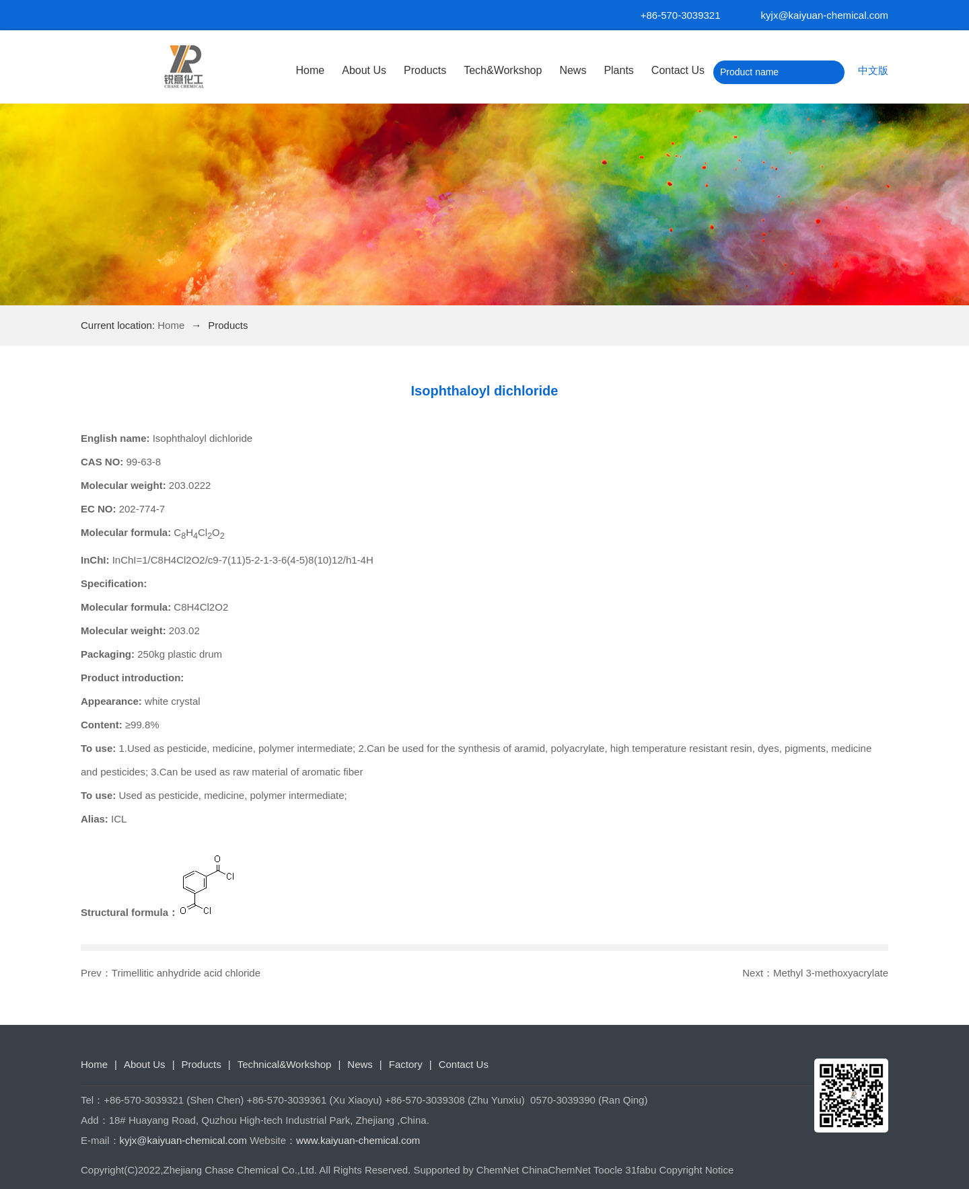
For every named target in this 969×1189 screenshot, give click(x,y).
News (572, 70)
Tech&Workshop (503, 70)
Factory (406, 1064)
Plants (618, 70)
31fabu (640, 1170)
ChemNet (497, 1170)
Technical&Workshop (285, 1064)
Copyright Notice (696, 1170)
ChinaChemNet (556, 1170)
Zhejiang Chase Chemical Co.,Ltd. (240, 1170)
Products (425, 70)
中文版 (873, 70)
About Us (364, 70)
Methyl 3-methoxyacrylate (830, 973)
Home (310, 70)
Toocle (608, 1170)
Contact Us (678, 70)
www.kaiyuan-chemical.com (358, 1140)
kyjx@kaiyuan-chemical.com (824, 15)
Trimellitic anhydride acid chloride (186, 973)
